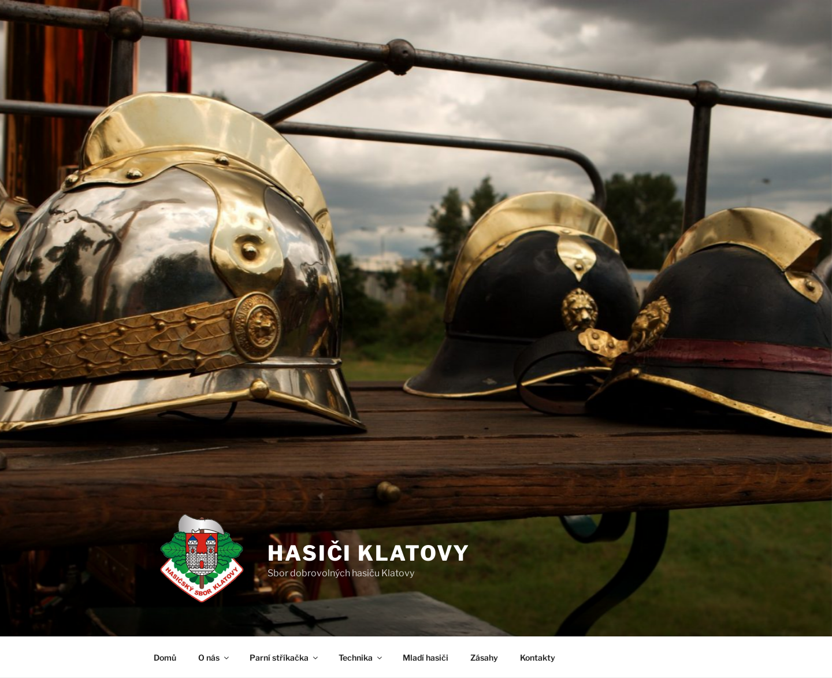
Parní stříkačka (285, 657)
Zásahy (484, 657)
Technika (361, 657)
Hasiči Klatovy (369, 553)
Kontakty (537, 657)
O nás (214, 657)
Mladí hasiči (425, 657)
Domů (165, 657)
